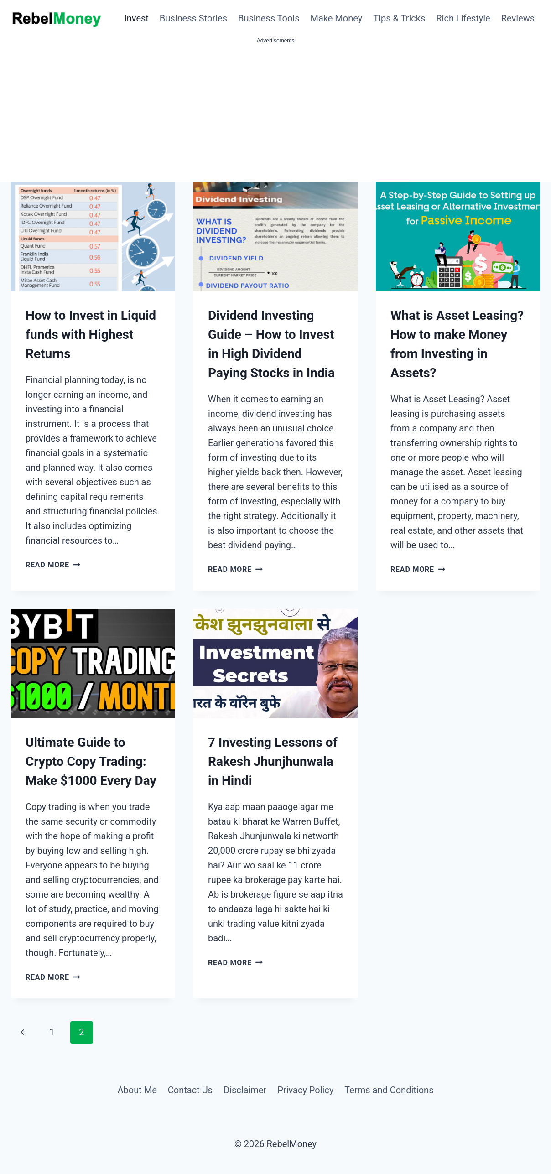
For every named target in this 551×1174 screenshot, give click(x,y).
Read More (53, 565)
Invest (136, 18)
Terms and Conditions (388, 1090)
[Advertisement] (275, 113)
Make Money (337, 18)
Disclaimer (245, 1090)
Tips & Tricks (399, 18)
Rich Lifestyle (463, 18)
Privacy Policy (305, 1090)
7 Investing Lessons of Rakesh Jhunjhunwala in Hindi (273, 761)
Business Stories (193, 18)
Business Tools (269, 18)
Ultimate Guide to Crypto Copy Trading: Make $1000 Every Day (91, 761)
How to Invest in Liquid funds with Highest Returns (91, 334)
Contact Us (190, 1090)
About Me (136, 1090)
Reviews (518, 18)
